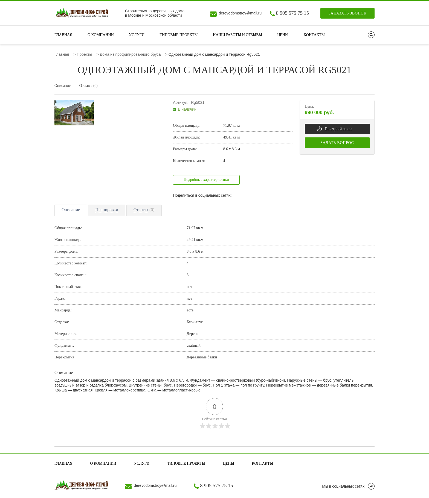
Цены (282, 35)
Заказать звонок (348, 13)
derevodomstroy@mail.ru (240, 13)
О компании (101, 35)
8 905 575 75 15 (292, 13)
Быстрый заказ (338, 128)
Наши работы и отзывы (237, 35)
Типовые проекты (179, 35)
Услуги (136, 35)
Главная (63, 35)
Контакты (314, 35)
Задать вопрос (337, 143)
